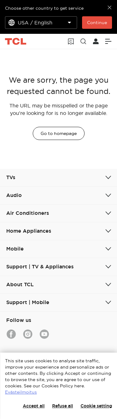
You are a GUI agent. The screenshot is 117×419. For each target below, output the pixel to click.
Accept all (34, 406)
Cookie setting (96, 406)
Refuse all (62, 406)
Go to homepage (59, 133)
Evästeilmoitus (21, 392)
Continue (97, 22)
